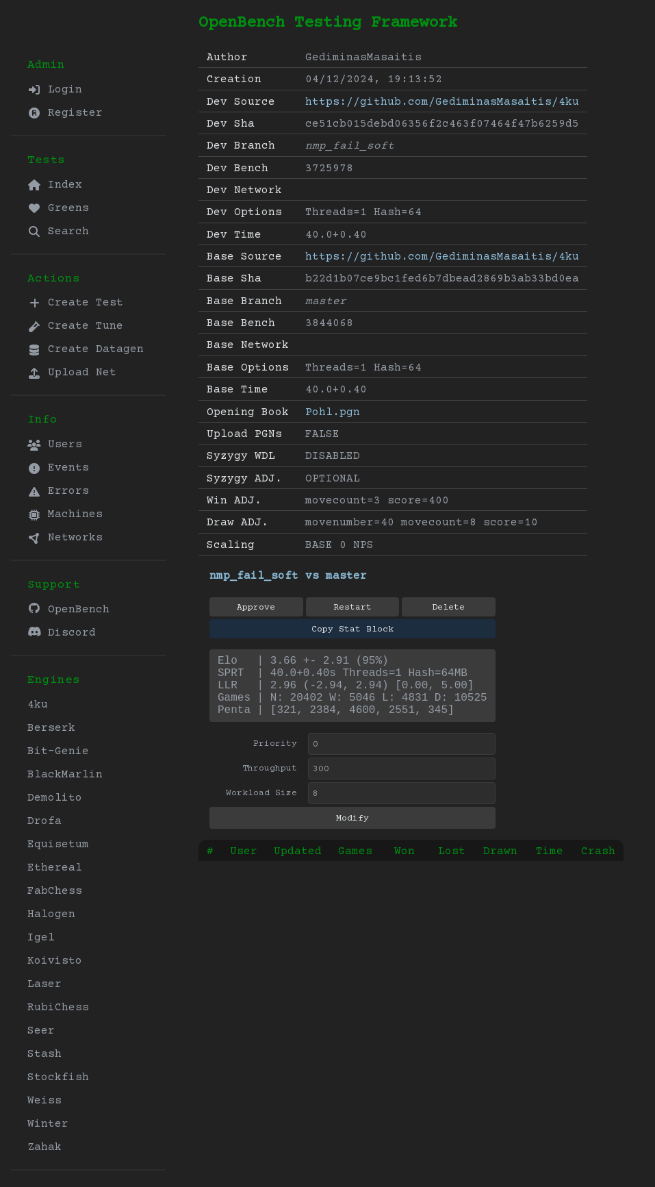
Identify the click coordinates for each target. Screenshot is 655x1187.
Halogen (51, 914)
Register (65, 113)
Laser (44, 984)
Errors (58, 491)
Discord (61, 632)
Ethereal (54, 868)
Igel (41, 938)
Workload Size (261, 807)
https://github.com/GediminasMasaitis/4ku (442, 102)
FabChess (54, 891)
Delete (448, 607)
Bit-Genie (58, 751)
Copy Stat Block (352, 629)
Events (58, 468)
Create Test (75, 303)
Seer (41, 1031)
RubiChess (58, 1007)
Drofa (44, 821)
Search (58, 231)
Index (54, 185)
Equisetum (58, 844)
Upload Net (71, 372)
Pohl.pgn (332, 412)
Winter (47, 1124)
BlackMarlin (65, 775)
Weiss (44, 1101)
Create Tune (75, 326)
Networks (65, 538)
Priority (275, 757)
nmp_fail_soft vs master (288, 576)
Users (54, 444)
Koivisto (54, 961)
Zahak (44, 1147)
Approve (256, 607)
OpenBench (68, 609)
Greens (58, 208)
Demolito (54, 798)
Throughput (269, 782)
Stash (44, 1054)
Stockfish (58, 1077)
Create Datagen (85, 349)
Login (54, 90)
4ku (37, 705)
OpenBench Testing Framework (327, 23)
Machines (65, 514)
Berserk (51, 728)
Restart (352, 607)
